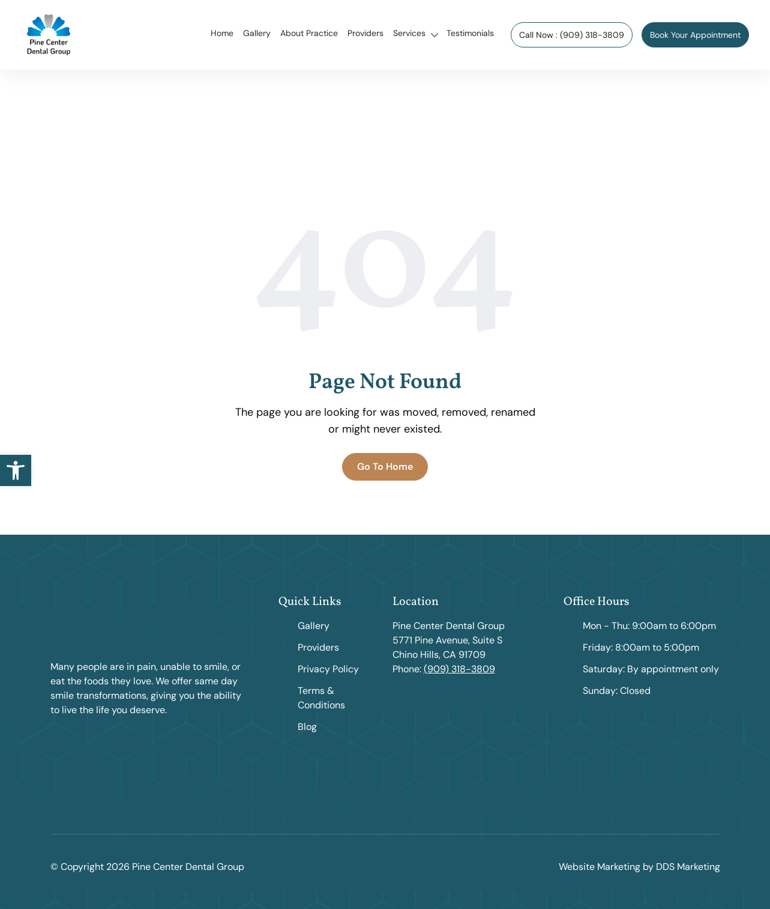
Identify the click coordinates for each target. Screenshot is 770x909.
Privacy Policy (328, 669)
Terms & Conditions (321, 697)
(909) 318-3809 (459, 669)
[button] (15, 470)
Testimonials (470, 33)
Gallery (257, 33)
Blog (307, 726)
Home (222, 33)
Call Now (571, 34)
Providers (365, 33)
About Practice (309, 33)
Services (409, 33)
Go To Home (385, 466)
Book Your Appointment (695, 34)
